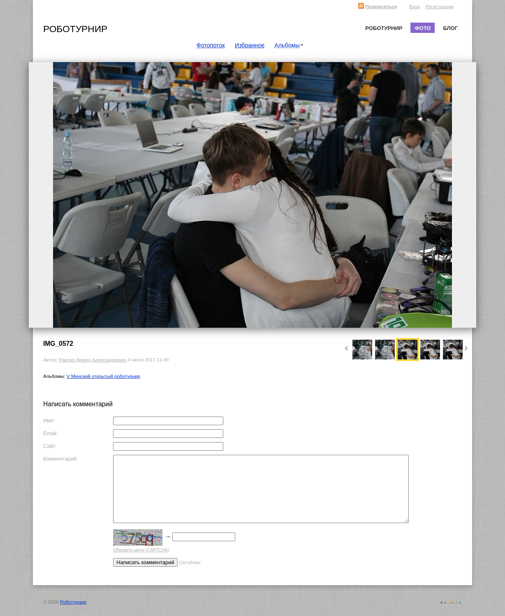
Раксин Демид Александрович (92, 359)
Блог (450, 28)
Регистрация (440, 6)
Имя (48, 420)
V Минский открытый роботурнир (103, 376)
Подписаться (377, 6)
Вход (414, 6)
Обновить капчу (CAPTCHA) (141, 550)
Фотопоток (211, 45)
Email (50, 433)
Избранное (249, 45)
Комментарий (60, 459)
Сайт (49, 446)
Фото (423, 28)
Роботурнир (75, 28)
